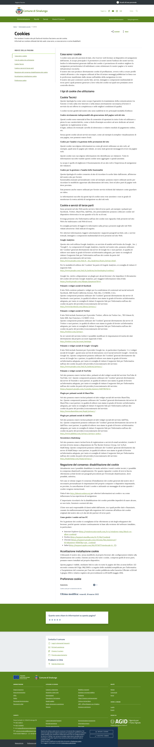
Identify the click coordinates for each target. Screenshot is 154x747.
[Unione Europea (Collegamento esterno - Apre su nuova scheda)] (22, 677)
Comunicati (114, 692)
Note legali (81, 726)
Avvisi (112, 695)
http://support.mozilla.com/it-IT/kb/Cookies (90, 537)
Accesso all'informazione (116, 19)
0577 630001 (20, 725)
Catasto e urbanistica (52, 690)
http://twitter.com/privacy (71, 332)
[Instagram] (116, 11)
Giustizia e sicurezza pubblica (86, 692)
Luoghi (112, 707)
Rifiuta (101, 731)
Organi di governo (18, 690)
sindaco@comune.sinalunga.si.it (26, 728)
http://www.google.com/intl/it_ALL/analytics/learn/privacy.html (88, 261)
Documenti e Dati (18, 704)
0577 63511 (19, 723)
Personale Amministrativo (20, 701)
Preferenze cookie (76, 741)
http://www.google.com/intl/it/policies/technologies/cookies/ (87, 270)
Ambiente (81, 695)
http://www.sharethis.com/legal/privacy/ (77, 411)
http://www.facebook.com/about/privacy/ (78, 306)
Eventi (112, 710)
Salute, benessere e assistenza (55, 704)
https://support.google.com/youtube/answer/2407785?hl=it (85, 389)
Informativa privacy (83, 723)
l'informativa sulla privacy (68, 743)
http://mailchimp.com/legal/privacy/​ (76, 459)
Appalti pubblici (50, 701)
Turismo (48, 707)
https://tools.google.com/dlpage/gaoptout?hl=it (80, 281)
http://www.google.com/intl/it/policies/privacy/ (81, 366)
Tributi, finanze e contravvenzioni (87, 698)
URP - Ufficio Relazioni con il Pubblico (88, 704)
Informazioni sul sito (24, 27)
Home (15, 27)
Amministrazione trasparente (86, 721)
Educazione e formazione (53, 698)
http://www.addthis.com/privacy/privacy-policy (80, 433)
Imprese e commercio (84, 707)
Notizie (113, 690)
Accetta (101, 735)
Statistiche (79, 585)
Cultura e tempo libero (84, 701)
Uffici (14, 695)
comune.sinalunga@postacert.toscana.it (27, 731)
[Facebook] (108, 11)
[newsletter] (120, 11)
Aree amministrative (19, 692)
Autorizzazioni (50, 695)
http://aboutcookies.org (80, 493)
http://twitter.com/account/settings (75, 341)
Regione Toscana (20, 2)
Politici (15, 698)
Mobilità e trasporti (83, 690)
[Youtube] (112, 11)
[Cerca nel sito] (137, 11)
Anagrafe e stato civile (52, 692)
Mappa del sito (19, 743)
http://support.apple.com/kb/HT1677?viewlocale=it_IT (93, 545)
